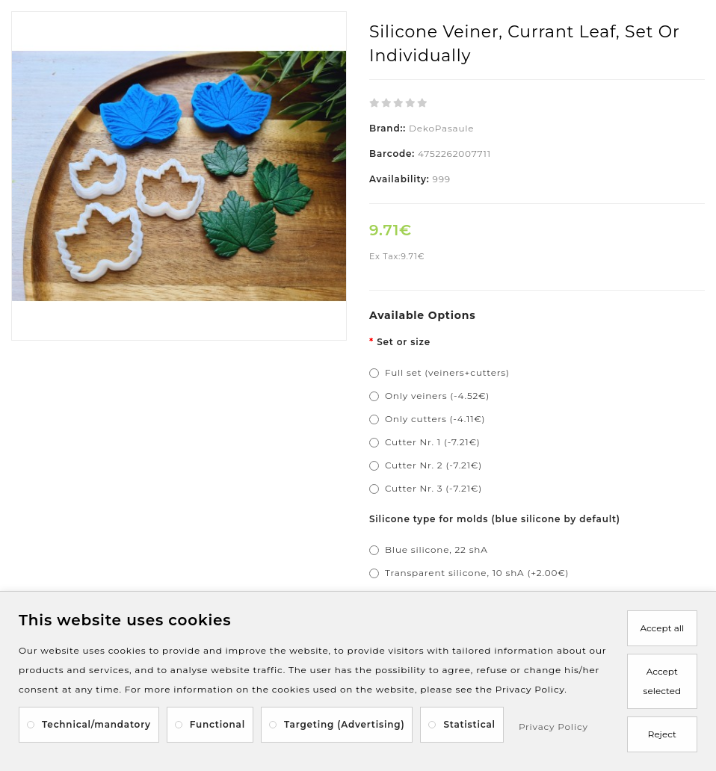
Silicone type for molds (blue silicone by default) (494, 518)
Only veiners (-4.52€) (437, 395)
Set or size (403, 341)
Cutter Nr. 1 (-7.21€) (432, 442)
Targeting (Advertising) (344, 724)
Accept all (662, 628)
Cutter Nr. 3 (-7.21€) (433, 488)
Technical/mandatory (96, 724)
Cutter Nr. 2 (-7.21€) (433, 465)
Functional (217, 724)
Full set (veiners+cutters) (447, 372)
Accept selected (662, 681)
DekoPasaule (441, 128)
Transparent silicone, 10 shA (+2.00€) (477, 572)
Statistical (469, 724)
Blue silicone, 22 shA (436, 549)
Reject (662, 734)
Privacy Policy (553, 726)
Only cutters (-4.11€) (435, 418)
